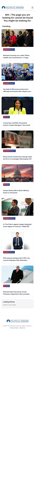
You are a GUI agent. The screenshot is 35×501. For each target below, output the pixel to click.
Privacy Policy (14, 328)
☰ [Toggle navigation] (32, 7)
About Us (22, 328)
